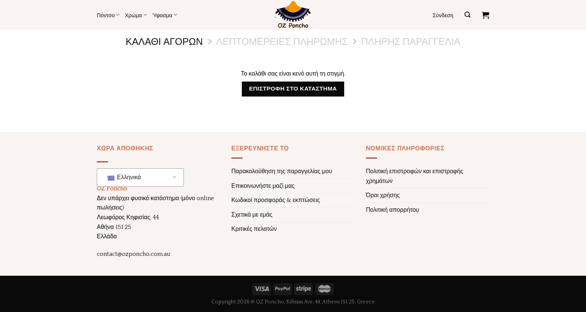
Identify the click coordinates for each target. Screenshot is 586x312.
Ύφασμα (164, 15)
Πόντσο (108, 15)
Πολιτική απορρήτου (392, 210)
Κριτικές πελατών (254, 229)
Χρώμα (136, 15)
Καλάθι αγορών (164, 41)
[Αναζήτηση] (468, 14)
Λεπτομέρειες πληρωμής (282, 41)
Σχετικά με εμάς (251, 214)
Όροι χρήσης (383, 195)
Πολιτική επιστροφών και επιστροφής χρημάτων (414, 176)
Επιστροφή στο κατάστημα (293, 89)
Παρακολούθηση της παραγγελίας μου (281, 171)
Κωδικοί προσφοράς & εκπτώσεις (275, 200)
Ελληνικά (124, 177)
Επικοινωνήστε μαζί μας (263, 186)
